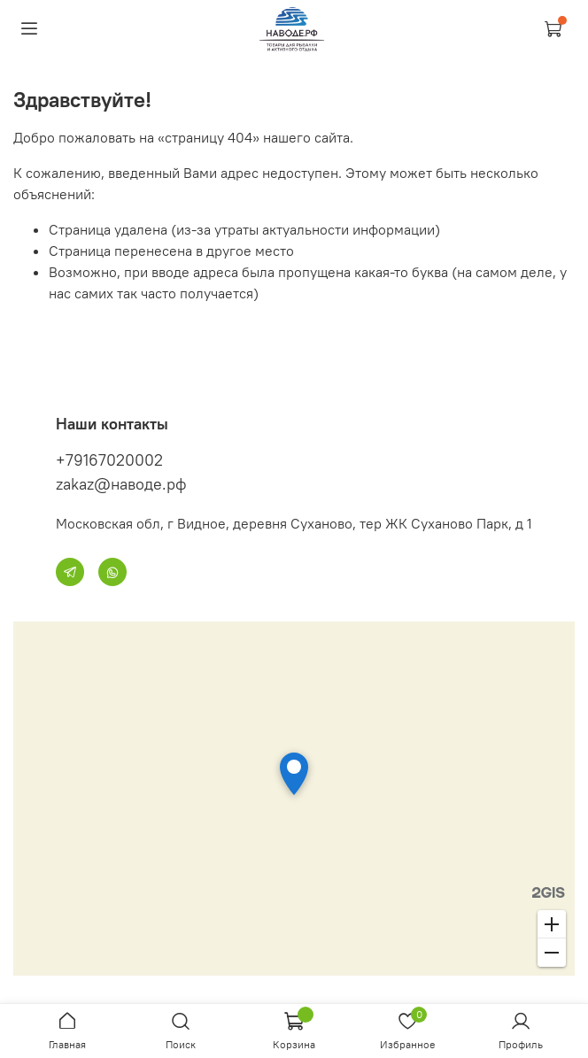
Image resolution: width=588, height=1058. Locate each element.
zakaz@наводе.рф (121, 484)
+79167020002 (109, 460)
